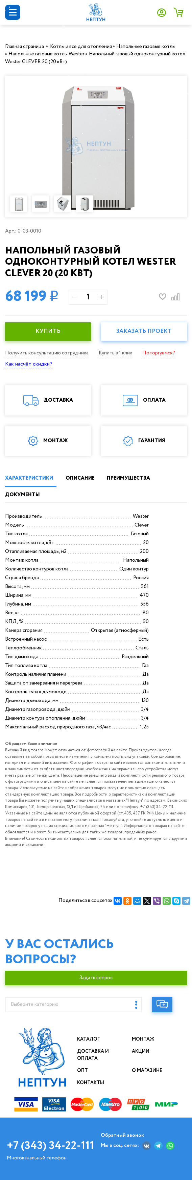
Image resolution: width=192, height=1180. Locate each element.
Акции (140, 1051)
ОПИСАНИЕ (80, 478)
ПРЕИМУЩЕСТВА (128, 478)
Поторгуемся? (158, 353)
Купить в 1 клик (115, 353)
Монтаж (143, 1039)
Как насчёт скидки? (28, 364)
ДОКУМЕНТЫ (22, 495)
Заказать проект (144, 331)
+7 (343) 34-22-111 (50, 1146)
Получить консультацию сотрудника (47, 353)
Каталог (88, 1039)
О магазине (147, 1070)
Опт (82, 1070)
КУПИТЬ (48, 331)
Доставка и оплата (93, 1055)
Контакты (90, 1082)
